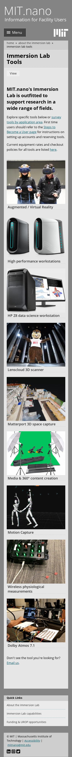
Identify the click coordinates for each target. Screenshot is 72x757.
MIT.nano (28, 10)
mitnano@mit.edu (19, 745)
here (53, 149)
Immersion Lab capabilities (24, 713)
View (13, 73)
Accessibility (32, 740)
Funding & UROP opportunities (26, 722)
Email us (13, 663)
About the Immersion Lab (34, 43)
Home (10, 43)
